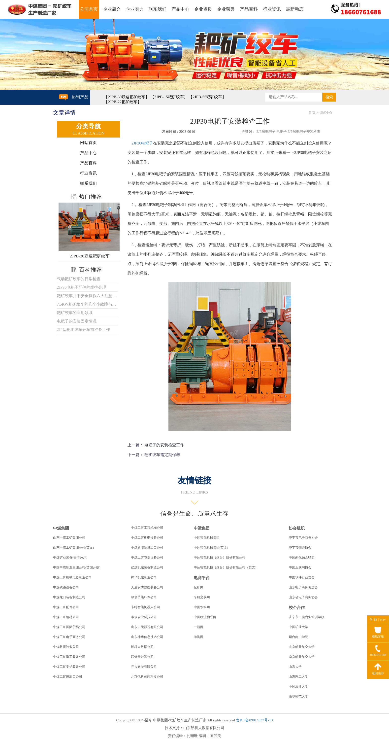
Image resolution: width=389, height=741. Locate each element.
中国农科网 (202, 607)
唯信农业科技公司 (144, 617)
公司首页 (89, 9)
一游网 (198, 627)
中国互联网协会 (300, 567)
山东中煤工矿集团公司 (69, 537)
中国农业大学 (298, 686)
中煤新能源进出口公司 (147, 547)
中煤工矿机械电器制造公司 (72, 577)
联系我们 (157, 9)
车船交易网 (202, 597)
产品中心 (180, 9)
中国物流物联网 (205, 617)
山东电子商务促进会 (303, 587)
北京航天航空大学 (302, 647)
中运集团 (202, 528)
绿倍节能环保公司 (144, 597)
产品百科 (249, 9)
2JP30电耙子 (142, 143)
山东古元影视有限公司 (147, 627)
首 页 (312, 112)
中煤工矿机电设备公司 (147, 537)
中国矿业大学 (298, 627)
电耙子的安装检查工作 (164, 445)
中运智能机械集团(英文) (211, 547)
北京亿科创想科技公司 (147, 676)
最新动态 (295, 9)
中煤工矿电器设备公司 (147, 557)
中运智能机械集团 (207, 537)
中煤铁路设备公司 (66, 587)
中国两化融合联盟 (302, 557)
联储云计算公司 (142, 657)
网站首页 (88, 143)
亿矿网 (198, 587)
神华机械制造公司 (144, 577)
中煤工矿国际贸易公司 (69, 627)
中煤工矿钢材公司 (66, 617)
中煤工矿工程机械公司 (147, 527)
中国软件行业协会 (302, 577)
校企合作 (297, 607)
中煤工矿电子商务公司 (69, 637)
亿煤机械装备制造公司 (147, 567)
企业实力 (135, 9)
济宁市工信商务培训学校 (306, 617)
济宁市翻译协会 (300, 547)
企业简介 (112, 9)
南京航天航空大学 (302, 657)
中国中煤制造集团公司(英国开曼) (76, 567)
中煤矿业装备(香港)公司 (70, 557)
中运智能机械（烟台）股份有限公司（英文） (226, 567)
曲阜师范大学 (298, 696)
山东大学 (295, 667)
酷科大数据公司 (142, 647)
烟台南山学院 (298, 637)
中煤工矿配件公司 (66, 607)
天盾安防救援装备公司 (147, 587)
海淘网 (198, 637)
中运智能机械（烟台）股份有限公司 (219, 557)
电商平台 (202, 578)
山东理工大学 (298, 676)
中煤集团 (61, 528)
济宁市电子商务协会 (303, 537)
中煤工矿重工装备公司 (69, 657)
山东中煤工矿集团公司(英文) (73, 547)
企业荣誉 (226, 9)
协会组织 (297, 528)
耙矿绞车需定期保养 (162, 455)
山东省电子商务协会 (303, 597)
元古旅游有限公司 (144, 667)
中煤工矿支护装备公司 (69, 667)
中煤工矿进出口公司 (67, 676)
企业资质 (203, 9)
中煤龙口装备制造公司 (69, 597)
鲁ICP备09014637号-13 (254, 720)
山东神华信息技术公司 (147, 637)
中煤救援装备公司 (66, 647)
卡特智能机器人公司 (145, 607)
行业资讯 (272, 9)
